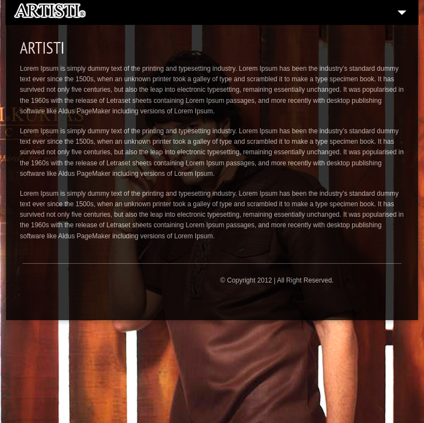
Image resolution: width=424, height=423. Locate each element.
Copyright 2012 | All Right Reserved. (280, 280)
